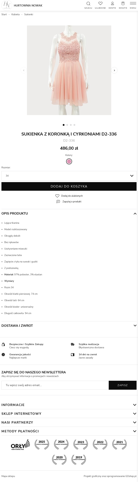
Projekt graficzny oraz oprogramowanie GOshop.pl (110, 476)
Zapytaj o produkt (72, 201)
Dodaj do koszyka (69, 186)
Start (4, 14)
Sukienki (28, 14)
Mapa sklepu (8, 476)
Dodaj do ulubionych (72, 196)
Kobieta (16, 14)
